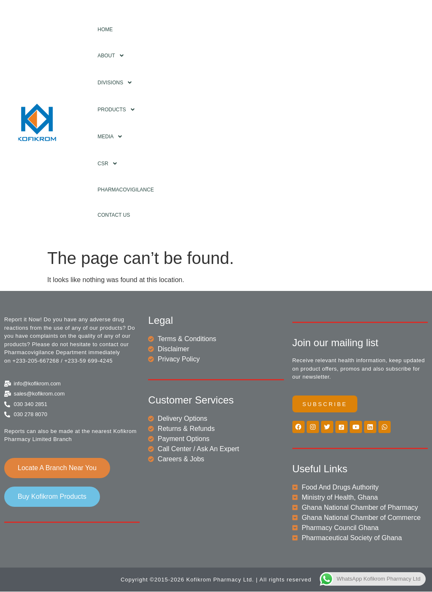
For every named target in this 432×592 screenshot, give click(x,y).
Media (112, 136)
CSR (109, 163)
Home (105, 29)
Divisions (116, 82)
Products (118, 109)
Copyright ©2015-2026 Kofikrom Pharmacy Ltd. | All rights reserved (216, 580)
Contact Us (113, 215)
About (112, 55)
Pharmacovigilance (125, 190)
